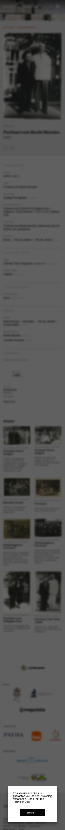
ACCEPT (32, 812)
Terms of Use (21, 801)
